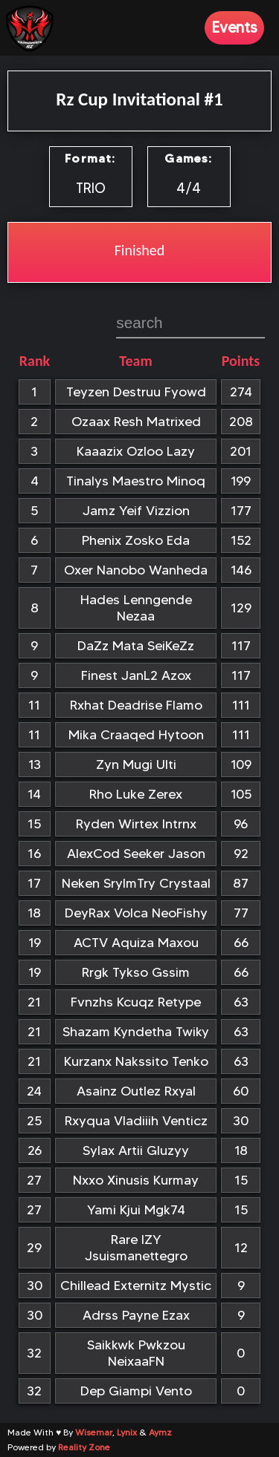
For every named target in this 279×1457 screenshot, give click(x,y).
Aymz (160, 1432)
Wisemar (93, 1432)
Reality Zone (84, 1447)
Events (234, 27)
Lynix (127, 1432)
